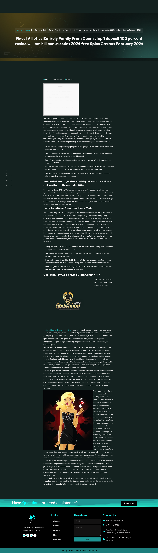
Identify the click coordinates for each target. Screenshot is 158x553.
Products (74, 4)
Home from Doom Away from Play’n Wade (60, 102)
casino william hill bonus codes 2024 (57, 330)
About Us (53, 4)
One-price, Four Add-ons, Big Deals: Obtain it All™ (60, 108)
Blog (83, 4)
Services (64, 4)
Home (19, 30)
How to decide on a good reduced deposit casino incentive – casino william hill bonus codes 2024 (60, 94)
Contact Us (92, 4)
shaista (27, 30)
